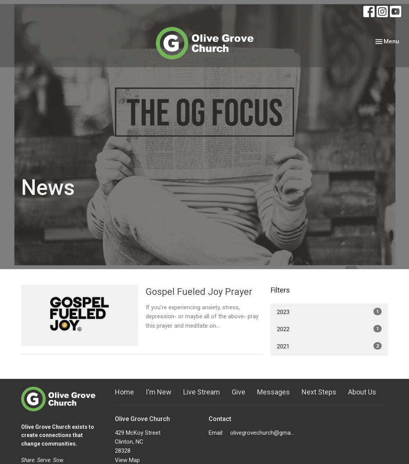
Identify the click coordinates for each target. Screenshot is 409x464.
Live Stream (201, 392)
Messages (273, 392)
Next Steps (319, 392)
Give (238, 392)
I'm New (158, 392)
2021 (329, 346)
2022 (329, 329)
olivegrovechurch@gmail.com (262, 432)
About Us (362, 392)
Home (124, 392)
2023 (329, 312)
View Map (127, 460)
